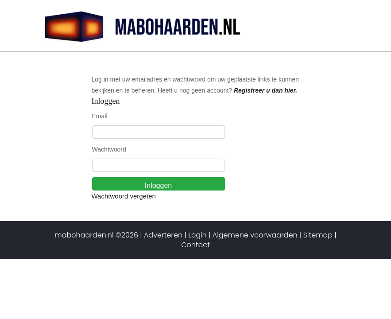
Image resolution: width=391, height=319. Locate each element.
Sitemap (318, 235)
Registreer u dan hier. (265, 90)
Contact (195, 245)
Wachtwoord (109, 149)
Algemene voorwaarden (255, 235)
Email (100, 116)
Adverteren (163, 235)
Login (197, 235)
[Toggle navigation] (336, 15)
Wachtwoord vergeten (124, 196)
